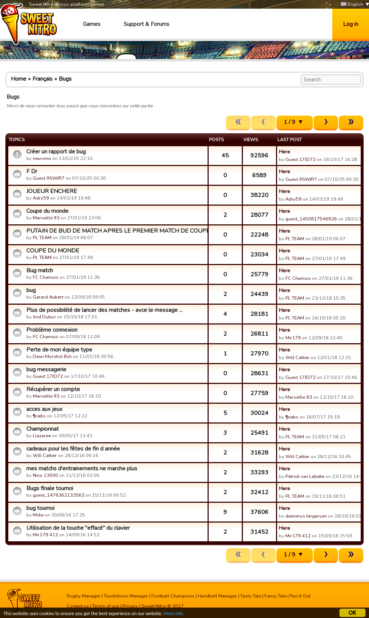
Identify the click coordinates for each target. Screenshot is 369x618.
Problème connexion (51, 329)
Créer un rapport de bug (56, 151)
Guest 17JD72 (300, 159)
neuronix (42, 158)
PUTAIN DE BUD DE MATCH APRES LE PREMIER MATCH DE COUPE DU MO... (116, 230)
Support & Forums (146, 24)
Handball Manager (217, 596)
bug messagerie (46, 369)
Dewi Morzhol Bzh (52, 356)
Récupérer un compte (53, 389)
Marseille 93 (46, 218)
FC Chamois (45, 277)
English (352, 4)
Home (18, 79)
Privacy (130, 606)
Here (284, 151)
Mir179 (293, 338)
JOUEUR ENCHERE (51, 191)
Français (42, 79)
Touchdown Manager (126, 596)
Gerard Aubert (48, 297)
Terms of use (105, 606)
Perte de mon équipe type (59, 349)
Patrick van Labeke (304, 476)
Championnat (42, 428)
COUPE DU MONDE (52, 250)
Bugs (65, 79)
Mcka (39, 515)
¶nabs (39, 416)
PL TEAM (42, 237)
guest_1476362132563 (58, 495)
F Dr (31, 171)
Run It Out (300, 596)
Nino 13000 (45, 475)
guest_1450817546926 (311, 219)
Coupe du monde (47, 211)
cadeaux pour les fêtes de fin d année (73, 448)
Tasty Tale (250, 596)
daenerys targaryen (306, 516)
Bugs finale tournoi (49, 488)
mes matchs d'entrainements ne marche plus (81, 468)
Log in (350, 24)
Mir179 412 (45, 535)
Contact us (78, 606)
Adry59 (41, 198)
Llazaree (42, 436)
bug (31, 290)
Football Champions (173, 596)
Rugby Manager (84, 596)
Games (92, 24)
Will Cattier (297, 357)
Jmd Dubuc (44, 317)
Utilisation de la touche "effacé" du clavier (78, 527)
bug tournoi (40, 508)
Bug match (39, 270)
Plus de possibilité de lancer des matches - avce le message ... (104, 310)
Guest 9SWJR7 (49, 178)
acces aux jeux (44, 409)
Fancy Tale (275, 596)
